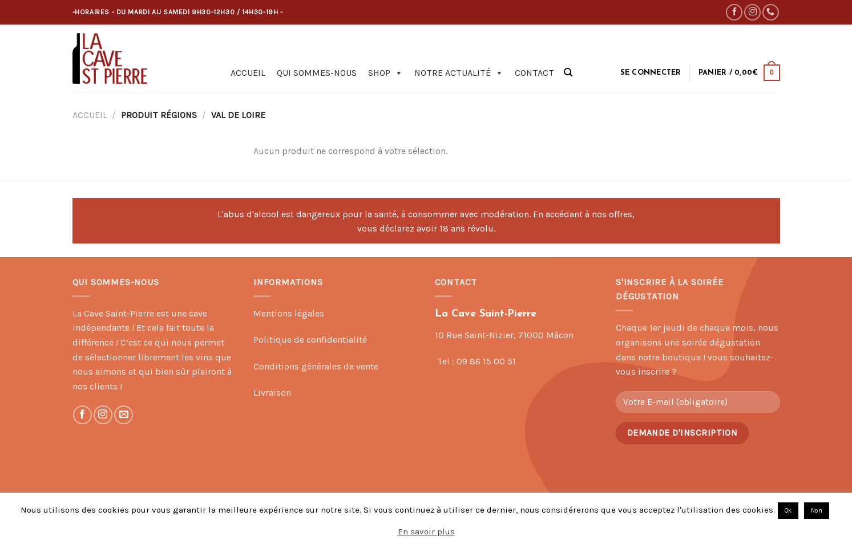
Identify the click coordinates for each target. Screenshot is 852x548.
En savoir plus (426, 531)
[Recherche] (568, 72)
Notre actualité (458, 73)
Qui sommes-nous (317, 72)
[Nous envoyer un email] (123, 414)
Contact (534, 72)
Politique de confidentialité (310, 339)
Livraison (272, 392)
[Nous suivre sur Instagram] (752, 12)
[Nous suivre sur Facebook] (734, 12)
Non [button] (816, 510)
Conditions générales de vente (315, 366)
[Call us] (770, 12)
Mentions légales (288, 313)
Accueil (248, 72)
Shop (385, 73)
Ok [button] (788, 510)
